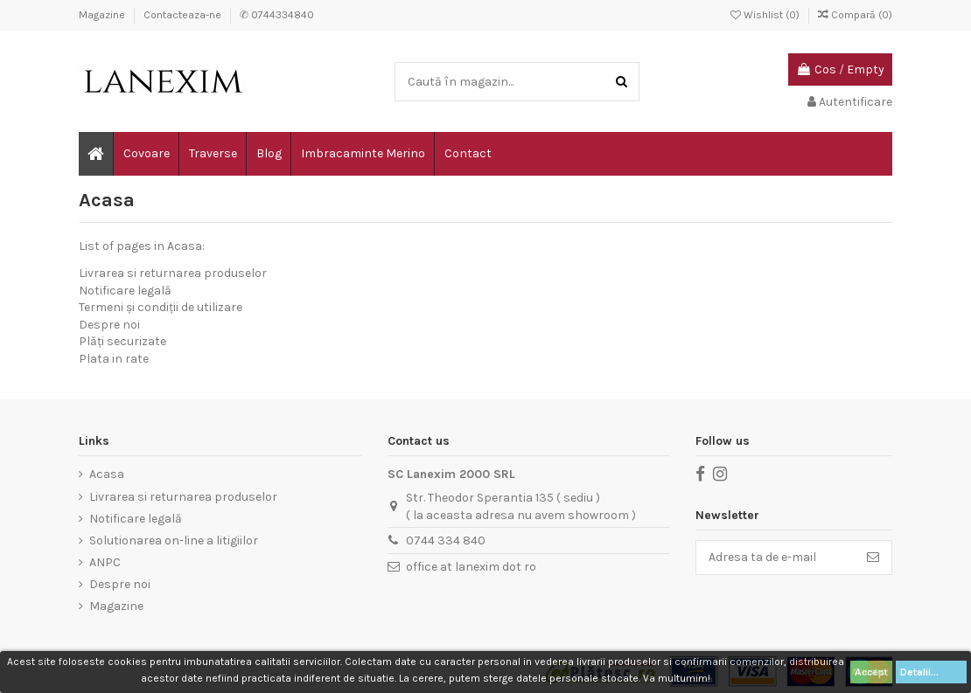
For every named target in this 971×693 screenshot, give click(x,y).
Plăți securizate (122, 341)
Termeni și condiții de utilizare (160, 307)
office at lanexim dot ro (471, 566)
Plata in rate (114, 358)
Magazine (103, 15)
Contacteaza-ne (183, 15)
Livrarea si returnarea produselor (173, 273)
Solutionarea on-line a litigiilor (173, 540)
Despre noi (109, 324)
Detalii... (931, 672)
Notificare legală (125, 290)
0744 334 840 (445, 540)
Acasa (106, 474)
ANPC (105, 562)
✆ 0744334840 (277, 15)
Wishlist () (766, 15)
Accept (871, 672)
